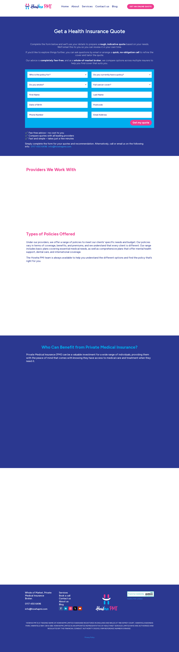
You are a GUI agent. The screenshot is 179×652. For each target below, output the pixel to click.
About (75, 7)
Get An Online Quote (140, 6)
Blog (115, 7)
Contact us (102, 7)
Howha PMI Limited (134, 599)
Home (65, 7)
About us (64, 601)
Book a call (64, 595)
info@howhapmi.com (59, 146)
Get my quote (141, 122)
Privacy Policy (89, 637)
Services (87, 7)
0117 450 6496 (39, 146)
